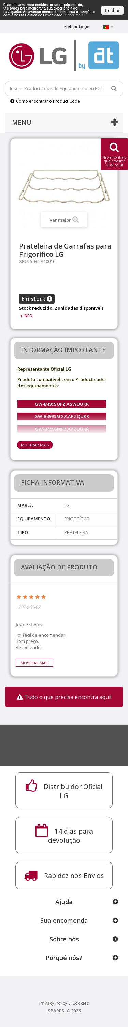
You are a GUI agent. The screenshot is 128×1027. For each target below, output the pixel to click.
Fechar (112, 10)
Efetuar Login (76, 26)
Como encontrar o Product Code (45, 101)
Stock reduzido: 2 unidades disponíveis (61, 308)
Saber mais (74, 15)
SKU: (24, 261)
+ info (26, 315)
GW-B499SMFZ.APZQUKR (62, 429)
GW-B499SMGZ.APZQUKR (61, 416)
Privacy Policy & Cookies (64, 1003)
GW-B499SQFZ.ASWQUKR (62, 404)
